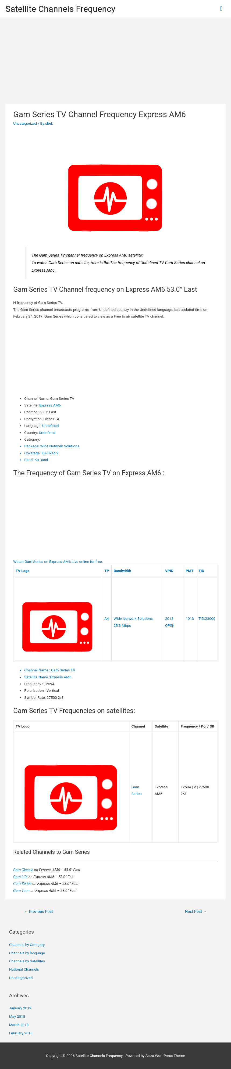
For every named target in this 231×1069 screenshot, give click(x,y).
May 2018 (17, 1016)
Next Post (196, 911)
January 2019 (20, 1008)
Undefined (50, 425)
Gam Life (20, 877)
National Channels (24, 969)
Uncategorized (25, 123)
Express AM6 (50, 405)
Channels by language (27, 953)
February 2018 (21, 1033)
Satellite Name (37, 677)
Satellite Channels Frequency (60, 9)
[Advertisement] (115, 58)
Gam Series (22, 883)
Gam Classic (23, 870)
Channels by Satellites (27, 961)
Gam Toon (21, 890)
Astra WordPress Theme (165, 1055)
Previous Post (38, 911)
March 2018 (19, 1025)
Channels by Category (27, 944)
